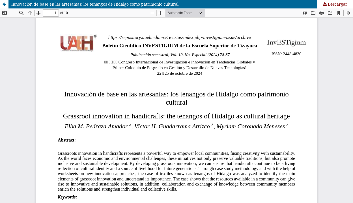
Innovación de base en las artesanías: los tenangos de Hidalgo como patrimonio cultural (94, 4)
